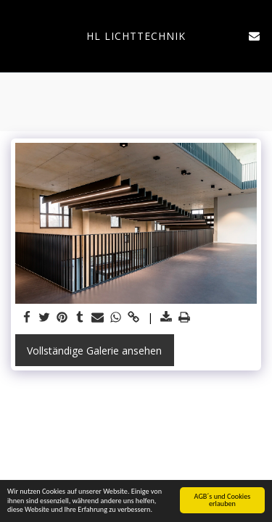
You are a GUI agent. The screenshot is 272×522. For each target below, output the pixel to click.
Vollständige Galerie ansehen (94, 350)
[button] (16, 35)
